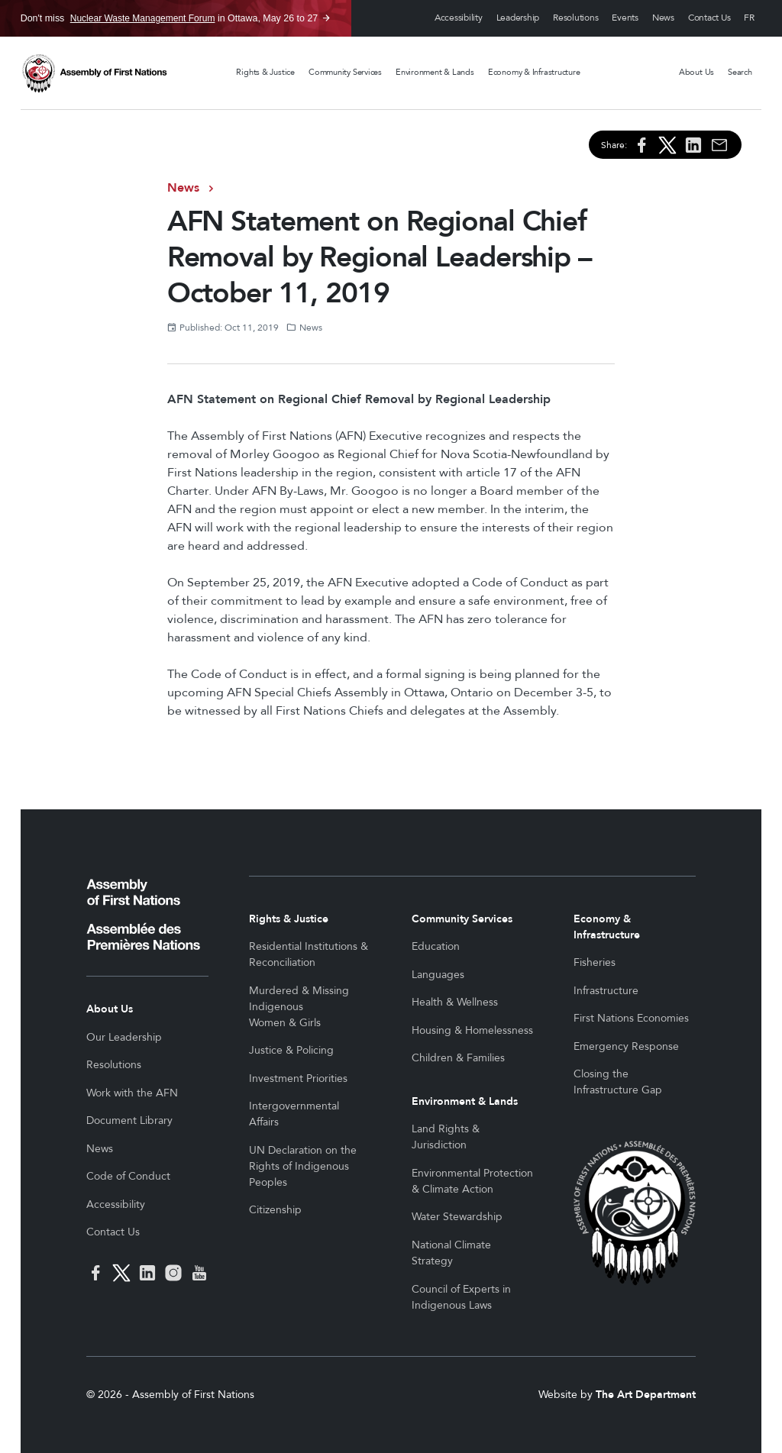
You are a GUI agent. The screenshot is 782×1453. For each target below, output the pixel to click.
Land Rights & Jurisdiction (446, 1137)
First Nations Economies (631, 1018)
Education (436, 946)
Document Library (129, 1120)
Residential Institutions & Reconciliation (308, 954)
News (663, 17)
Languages (438, 974)
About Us (696, 72)
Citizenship (275, 1210)
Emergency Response (626, 1046)
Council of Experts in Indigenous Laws (461, 1297)
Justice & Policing (291, 1050)
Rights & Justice (265, 72)
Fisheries (595, 962)
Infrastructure (606, 990)
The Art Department (646, 1394)
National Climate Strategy (451, 1253)
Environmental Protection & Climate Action (472, 1181)
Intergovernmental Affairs (294, 1114)
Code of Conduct (128, 1176)
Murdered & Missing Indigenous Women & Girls (299, 1006)
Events (625, 17)
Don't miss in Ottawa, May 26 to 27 (169, 18)
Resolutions (575, 17)
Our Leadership (124, 1037)
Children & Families (458, 1058)
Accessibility (459, 17)
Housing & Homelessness (472, 1030)
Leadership (518, 17)
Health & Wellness (455, 1002)
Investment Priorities (298, 1078)
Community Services (345, 72)
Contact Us (709, 17)
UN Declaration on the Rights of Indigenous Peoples (303, 1166)
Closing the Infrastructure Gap (618, 1082)
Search (740, 72)
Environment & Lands (435, 72)
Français (749, 18)
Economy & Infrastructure (534, 72)
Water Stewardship (457, 1216)
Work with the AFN (132, 1093)
